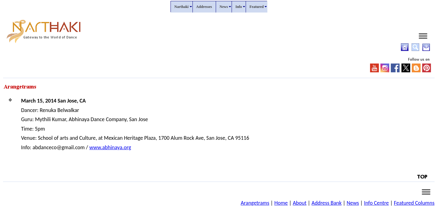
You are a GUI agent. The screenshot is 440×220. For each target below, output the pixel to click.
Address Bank (326, 203)
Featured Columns (414, 203)
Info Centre (376, 203)
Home (281, 203)
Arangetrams (255, 203)
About (299, 203)
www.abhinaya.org (110, 147)
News (352, 203)
